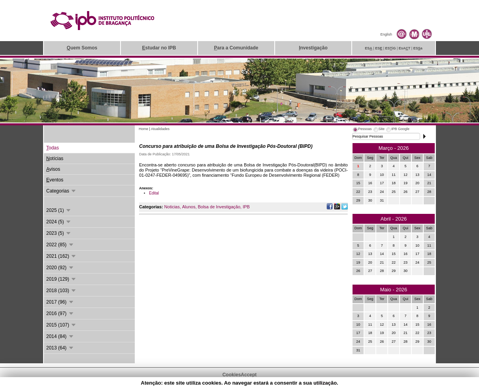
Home (143, 129)
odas (52, 148)
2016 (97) (60, 313)
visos (53, 169)
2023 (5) (59, 233)
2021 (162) (61, 256)
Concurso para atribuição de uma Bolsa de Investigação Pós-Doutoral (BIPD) (226, 146)
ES (368, 48)
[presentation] (362, 130)
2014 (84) (60, 336)
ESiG (390, 48)
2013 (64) (60, 348)
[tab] (362, 130)
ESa (417, 48)
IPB (246, 206)
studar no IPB (159, 48)
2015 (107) (61, 325)
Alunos (189, 206)
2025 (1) (59, 210)
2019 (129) (61, 279)
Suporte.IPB (324, 383)
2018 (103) (61, 290)
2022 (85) (60, 245)
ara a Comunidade (236, 48)
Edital (154, 193)
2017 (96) (60, 302)
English (386, 34)
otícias (54, 158)
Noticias (172, 206)
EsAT (405, 48)
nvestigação (313, 48)
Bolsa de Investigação (219, 206)
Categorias (61, 191)
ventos (54, 180)
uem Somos (82, 48)
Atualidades (160, 129)
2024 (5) (59, 222)
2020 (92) (60, 267)
